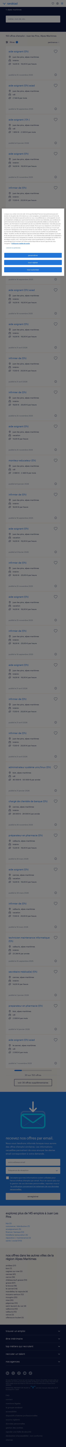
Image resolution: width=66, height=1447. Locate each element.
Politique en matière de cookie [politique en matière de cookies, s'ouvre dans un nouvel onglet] (20, 243)
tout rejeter (33, 262)
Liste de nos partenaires (13, 247)
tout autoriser (33, 270)
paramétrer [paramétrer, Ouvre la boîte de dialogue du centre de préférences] (33, 255)
